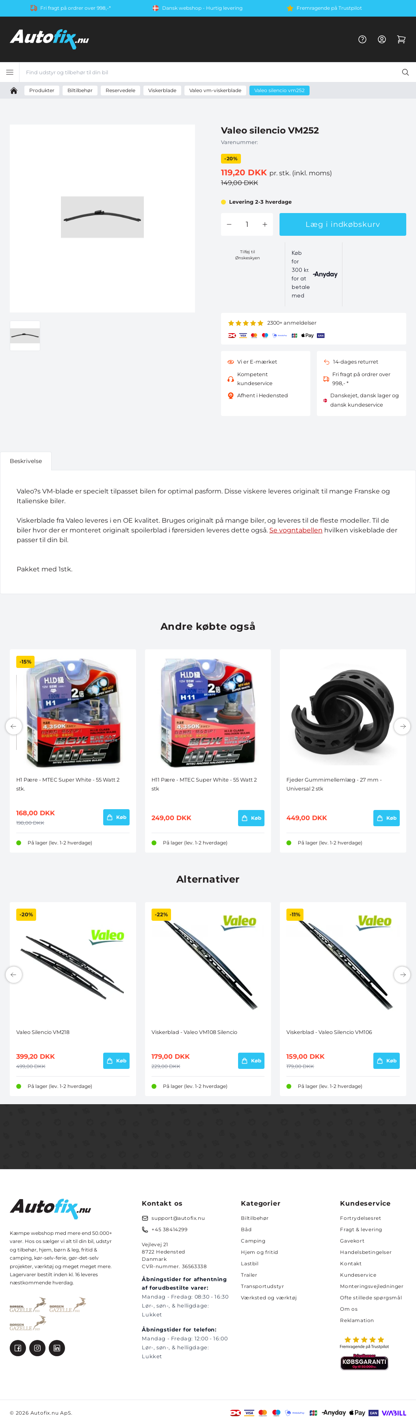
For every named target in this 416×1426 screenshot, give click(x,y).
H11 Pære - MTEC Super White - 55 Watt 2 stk (204, 784)
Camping (253, 1241)
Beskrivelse (26, 461)
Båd (246, 1229)
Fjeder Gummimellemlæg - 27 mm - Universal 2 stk (334, 784)
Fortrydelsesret (360, 1218)
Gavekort (352, 1241)
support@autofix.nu (178, 1218)
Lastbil (249, 1263)
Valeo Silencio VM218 (42, 1032)
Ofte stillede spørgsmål (371, 1298)
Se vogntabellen (296, 530)
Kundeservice (358, 1275)
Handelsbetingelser (366, 1252)
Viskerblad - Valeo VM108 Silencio (194, 1032)
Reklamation (357, 1320)
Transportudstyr (262, 1286)
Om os (349, 1309)
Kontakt (351, 1263)
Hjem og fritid (259, 1252)
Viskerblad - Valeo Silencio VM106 (329, 1032)
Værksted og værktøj (269, 1298)
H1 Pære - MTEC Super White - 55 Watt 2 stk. (67, 784)
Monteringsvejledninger (371, 1286)
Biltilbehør (255, 1218)
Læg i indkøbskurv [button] (343, 224)
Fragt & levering (361, 1229)
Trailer (249, 1275)
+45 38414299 (169, 1229)
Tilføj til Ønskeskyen (247, 255)
